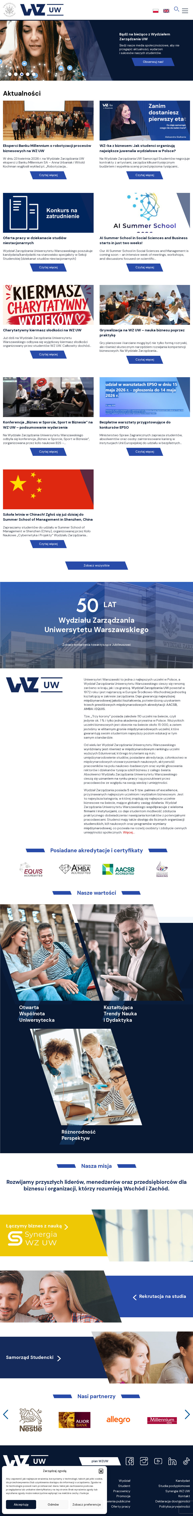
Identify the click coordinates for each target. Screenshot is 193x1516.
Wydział (124, 1481)
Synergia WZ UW (177, 1491)
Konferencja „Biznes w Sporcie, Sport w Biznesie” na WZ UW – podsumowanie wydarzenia (48, 425)
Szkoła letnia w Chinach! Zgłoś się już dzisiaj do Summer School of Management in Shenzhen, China (48, 517)
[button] (101, 1471)
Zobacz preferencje (86, 1505)
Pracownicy (121, 1491)
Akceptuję (21, 1505)
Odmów (53, 1505)
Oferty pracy (120, 1506)
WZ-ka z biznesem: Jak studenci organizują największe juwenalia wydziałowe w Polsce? (138, 148)
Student (124, 1486)
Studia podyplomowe (174, 1486)
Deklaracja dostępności (172, 1501)
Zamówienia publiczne (114, 1501)
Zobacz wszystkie (97, 565)
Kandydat (183, 1481)
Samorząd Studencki (34, 1357)
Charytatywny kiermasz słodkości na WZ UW (42, 330)
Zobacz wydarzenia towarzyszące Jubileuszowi (96, 645)
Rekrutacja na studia (159, 1296)
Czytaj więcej (48, 175)
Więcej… (129, 832)
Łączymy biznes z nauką (34, 1226)
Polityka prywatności (174, 1506)
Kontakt (184, 1496)
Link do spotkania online (111, 52)
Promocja (123, 1496)
